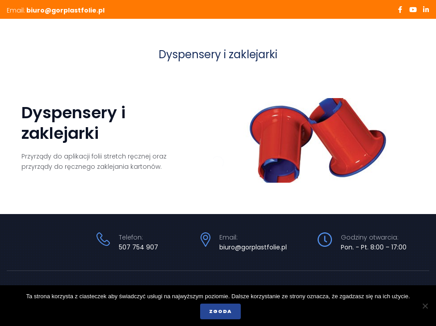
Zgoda (220, 311)
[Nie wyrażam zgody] (424, 305)
